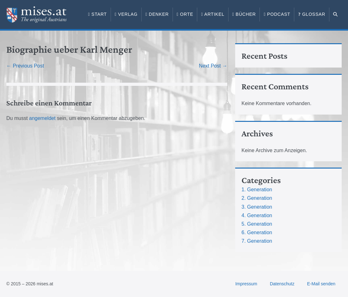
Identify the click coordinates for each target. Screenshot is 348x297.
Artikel (212, 14)
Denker (157, 14)
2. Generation (256, 198)
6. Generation (256, 232)
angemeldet (42, 118)
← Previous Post (25, 65)
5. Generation (256, 224)
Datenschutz (282, 283)
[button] (335, 14)
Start (97, 14)
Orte (185, 14)
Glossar (311, 14)
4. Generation (256, 215)
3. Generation (256, 207)
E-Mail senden (321, 283)
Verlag (126, 14)
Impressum (246, 283)
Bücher (244, 14)
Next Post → (213, 65)
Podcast (277, 14)
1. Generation (256, 189)
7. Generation (256, 241)
